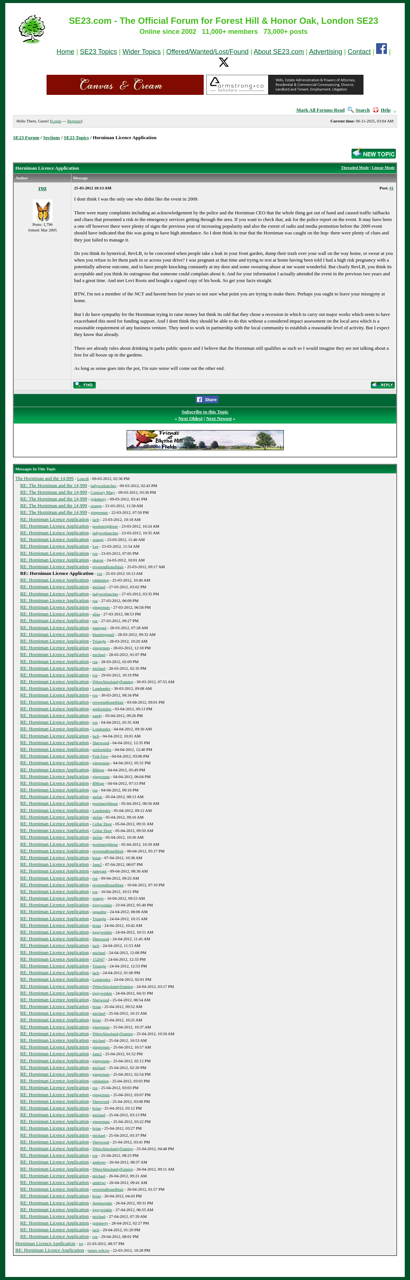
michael (98, 587)
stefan (97, 796)
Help (382, 110)
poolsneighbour (105, 526)
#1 (392, 188)
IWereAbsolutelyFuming (112, 681)
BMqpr (98, 770)
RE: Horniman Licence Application (54, 519)
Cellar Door (102, 824)
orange (96, 505)
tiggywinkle (102, 905)
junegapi (99, 627)
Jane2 (97, 864)
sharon (97, 560)
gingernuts (99, 512)
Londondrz (101, 688)
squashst (99, 911)
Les (95, 546)
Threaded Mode (355, 167)
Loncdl (83, 478)
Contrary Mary (102, 492)
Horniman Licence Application (45, 1243)
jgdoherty (98, 499)
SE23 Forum (26, 137)
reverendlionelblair (108, 566)
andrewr (99, 1162)
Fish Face (100, 756)
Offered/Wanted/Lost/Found (207, 51)
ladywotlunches (103, 485)
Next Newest (219, 418)
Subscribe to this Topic (204, 412)
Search (359, 110)
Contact (359, 51)
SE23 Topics (98, 51)
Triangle (99, 641)
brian (96, 857)
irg (81, 1243)
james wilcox (98, 1250)
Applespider (102, 1203)
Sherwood (100, 742)
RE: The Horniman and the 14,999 (53, 485)
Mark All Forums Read (320, 110)
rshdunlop (100, 580)
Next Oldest (190, 418)
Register (74, 121)
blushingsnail (103, 634)
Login (56, 121)
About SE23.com (279, 51)
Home (65, 51)
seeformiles (101, 709)
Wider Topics (142, 51)
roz (42, 188)
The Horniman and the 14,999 (44, 478)
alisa (96, 614)
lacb (95, 519)
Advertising (325, 51)
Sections (51, 137)
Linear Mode (383, 167)
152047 (98, 959)
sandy (97, 715)
